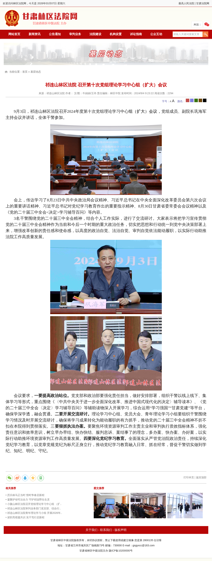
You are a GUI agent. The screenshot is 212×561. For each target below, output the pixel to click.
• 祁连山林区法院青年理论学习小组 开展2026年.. (34, 512)
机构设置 (116, 34)
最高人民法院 (186, 3)
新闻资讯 (35, 34)
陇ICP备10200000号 (121, 550)
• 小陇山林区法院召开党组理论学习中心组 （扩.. (33, 503)
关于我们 (91, 529)
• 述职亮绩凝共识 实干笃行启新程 (25, 517)
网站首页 (14, 34)
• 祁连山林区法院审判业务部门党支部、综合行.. (33, 508)
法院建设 (95, 34)
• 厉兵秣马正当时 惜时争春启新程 (25, 495)
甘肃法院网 (202, 3)
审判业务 (75, 34)
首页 (25, 71)
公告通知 (55, 34)
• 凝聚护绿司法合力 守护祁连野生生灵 (28, 499)
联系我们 (106, 529)
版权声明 (120, 529)
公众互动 (156, 34)
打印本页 (189, 477)
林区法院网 (41, 18)
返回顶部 (201, 477)
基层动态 (35, 71)
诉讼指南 (136, 34)
